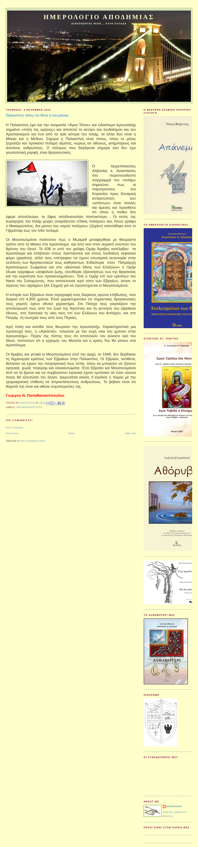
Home (71, 433)
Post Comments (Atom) (32, 440)
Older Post (130, 433)
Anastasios (174, 806)
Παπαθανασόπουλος (29, 407)
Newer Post (12, 433)
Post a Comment (14, 427)
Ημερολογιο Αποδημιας (99, 17)
